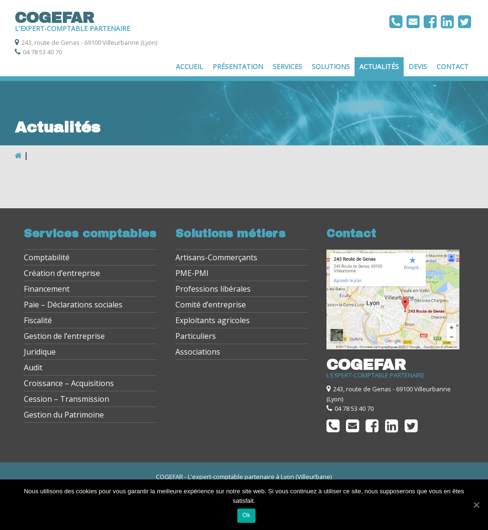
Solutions (331, 66)
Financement (47, 289)
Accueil (189, 66)
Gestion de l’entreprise (64, 336)
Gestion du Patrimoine (64, 414)
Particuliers (195, 336)
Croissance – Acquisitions (69, 383)
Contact (452, 66)
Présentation (238, 66)
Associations (197, 352)
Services (287, 66)
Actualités (379, 66)
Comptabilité (47, 257)
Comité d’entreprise (210, 304)
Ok (246, 515)
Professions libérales (213, 289)
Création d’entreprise (62, 273)
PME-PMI (192, 273)
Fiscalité (38, 320)
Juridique (40, 352)
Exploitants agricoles (212, 320)
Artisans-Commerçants (216, 257)
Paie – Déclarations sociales (73, 304)
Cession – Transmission (66, 399)
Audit (33, 367)
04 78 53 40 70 (42, 52)
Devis (417, 66)
